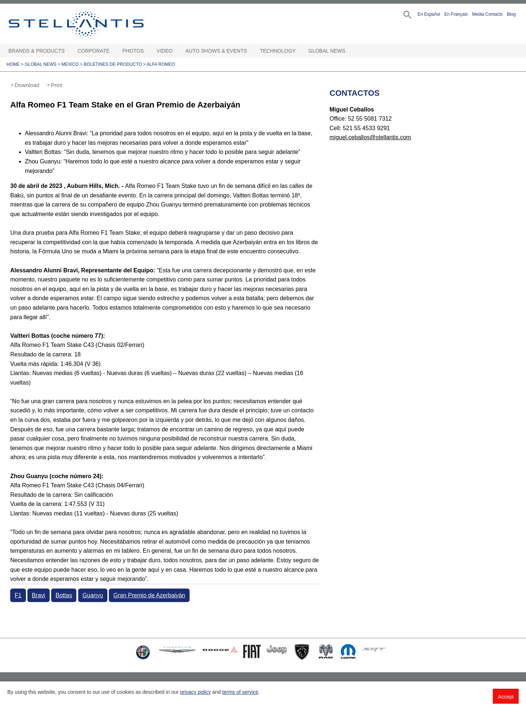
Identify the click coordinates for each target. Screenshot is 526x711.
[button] (406, 14)
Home (13, 64)
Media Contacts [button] (487, 14)
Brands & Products (36, 51)
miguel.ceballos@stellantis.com (370, 137)
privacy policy (195, 692)
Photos (133, 51)
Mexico (70, 64)
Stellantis (93, 24)
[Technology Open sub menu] (299, 51)
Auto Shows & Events (216, 51)
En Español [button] (429, 14)
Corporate (93, 51)
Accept (506, 697)
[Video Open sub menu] (176, 51)
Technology (278, 51)
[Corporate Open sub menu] (113, 51)
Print (56, 85)
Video (165, 51)
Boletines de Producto (113, 64)
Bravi (38, 595)
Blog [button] (511, 14)
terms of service (240, 692)
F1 (18, 595)
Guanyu (93, 595)
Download (27, 85)
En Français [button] (456, 14)
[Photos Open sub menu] (147, 51)
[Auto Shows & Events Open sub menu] (250, 51)
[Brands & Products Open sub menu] (68, 51)
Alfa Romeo (160, 64)
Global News (326, 51)
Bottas (64, 595)
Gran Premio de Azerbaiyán (149, 595)
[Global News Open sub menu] (349, 51)
